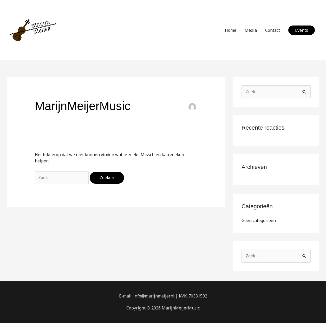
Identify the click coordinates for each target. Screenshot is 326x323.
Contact (272, 30)
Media (251, 30)
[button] (301, 30)
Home (230, 30)
